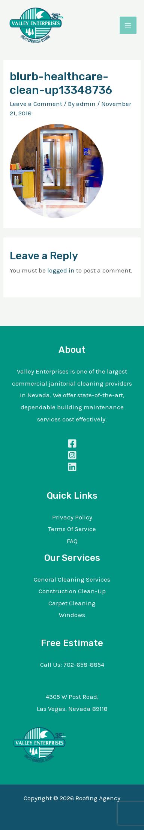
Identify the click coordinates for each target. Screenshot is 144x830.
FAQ (72, 541)
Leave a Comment (36, 103)
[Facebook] (72, 443)
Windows (72, 615)
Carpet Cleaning (72, 603)
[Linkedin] (72, 467)
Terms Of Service (72, 529)
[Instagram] (72, 455)
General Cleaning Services (72, 579)
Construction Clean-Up (72, 591)
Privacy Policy (72, 517)
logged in (61, 270)
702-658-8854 (83, 664)
